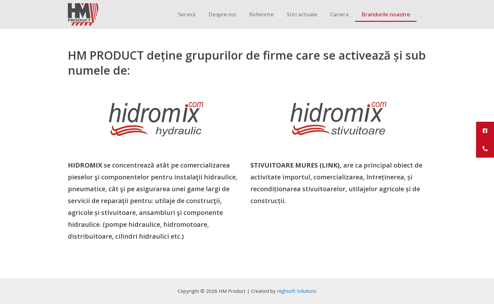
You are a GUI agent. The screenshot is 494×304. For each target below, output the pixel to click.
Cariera (339, 14)
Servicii (187, 14)
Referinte (261, 14)
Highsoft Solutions (297, 291)
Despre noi (222, 14)
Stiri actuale (302, 14)
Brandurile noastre (385, 14)
